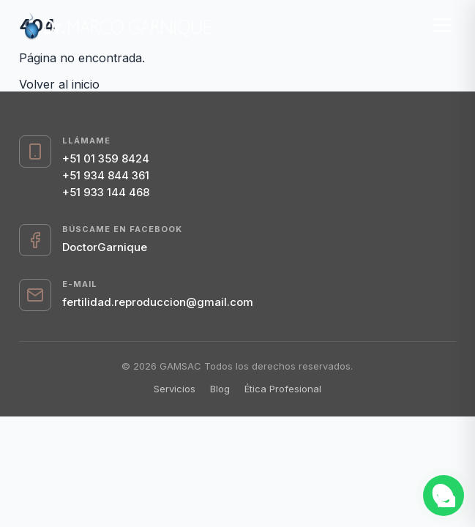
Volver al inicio (59, 84)
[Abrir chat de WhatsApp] (443, 495)
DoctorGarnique (104, 247)
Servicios (174, 389)
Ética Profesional (282, 389)
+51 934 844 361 (105, 175)
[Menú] (442, 25)
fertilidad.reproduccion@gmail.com (157, 302)
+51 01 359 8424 (105, 158)
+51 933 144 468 (105, 192)
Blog (220, 389)
